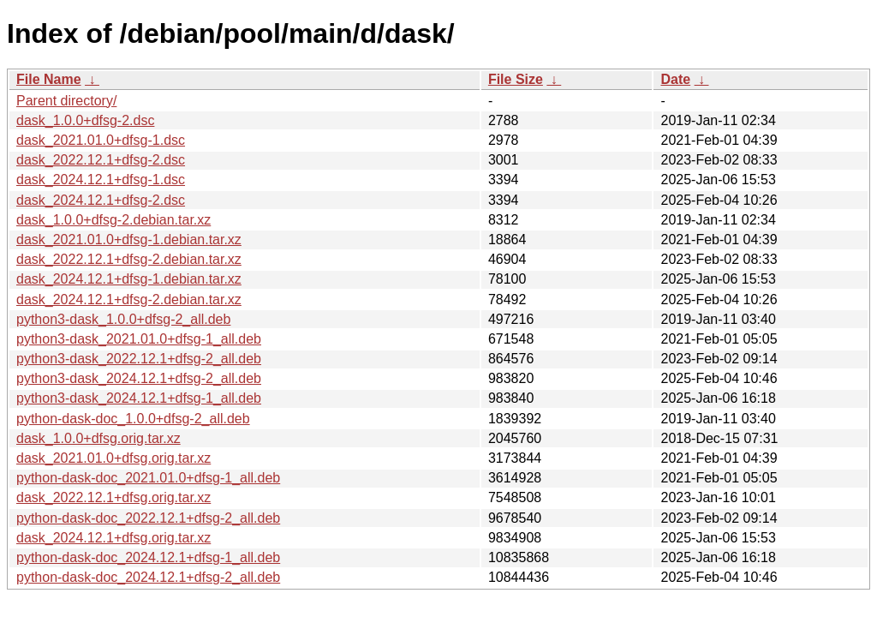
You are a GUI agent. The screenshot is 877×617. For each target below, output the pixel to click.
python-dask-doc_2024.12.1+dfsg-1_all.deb (148, 557)
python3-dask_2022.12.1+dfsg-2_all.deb (138, 358)
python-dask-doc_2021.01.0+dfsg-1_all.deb (148, 477)
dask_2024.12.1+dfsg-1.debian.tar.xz (129, 279)
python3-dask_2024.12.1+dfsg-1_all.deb (138, 398)
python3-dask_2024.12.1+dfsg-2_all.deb (138, 378)
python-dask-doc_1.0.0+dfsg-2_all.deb (133, 418)
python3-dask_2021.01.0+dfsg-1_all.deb (138, 339)
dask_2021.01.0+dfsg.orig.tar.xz (113, 458)
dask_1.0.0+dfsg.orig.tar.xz (98, 438)
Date (675, 79)
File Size (515, 79)
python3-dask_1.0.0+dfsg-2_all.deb (123, 319)
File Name (48, 79)
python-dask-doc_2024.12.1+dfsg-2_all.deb (148, 577)
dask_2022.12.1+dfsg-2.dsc (100, 160)
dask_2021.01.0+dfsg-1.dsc (100, 140)
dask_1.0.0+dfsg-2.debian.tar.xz (113, 220)
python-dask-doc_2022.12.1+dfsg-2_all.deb (148, 518)
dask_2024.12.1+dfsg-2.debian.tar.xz (129, 299)
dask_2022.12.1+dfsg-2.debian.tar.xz (129, 259)
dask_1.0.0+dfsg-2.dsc (85, 120)
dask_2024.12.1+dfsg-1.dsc (100, 179)
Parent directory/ (66, 100)
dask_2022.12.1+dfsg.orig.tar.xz (113, 497)
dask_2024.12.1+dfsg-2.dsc (100, 200)
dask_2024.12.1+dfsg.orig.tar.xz (113, 537)
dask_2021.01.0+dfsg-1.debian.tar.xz (129, 239)
